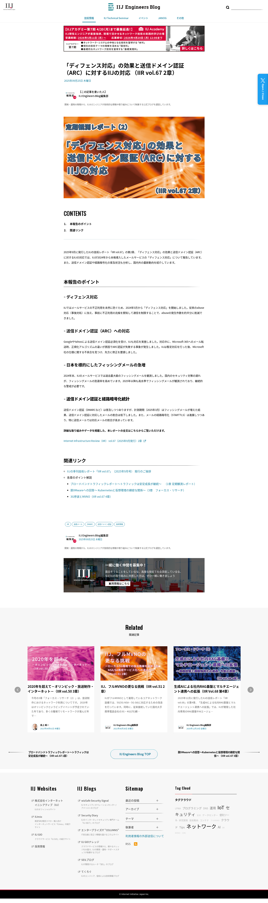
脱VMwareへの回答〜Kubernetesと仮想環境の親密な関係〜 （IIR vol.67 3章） (209, 754)
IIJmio (53, 821)
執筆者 (129, 827)
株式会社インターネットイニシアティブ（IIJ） (53, 804)
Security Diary (100, 818)
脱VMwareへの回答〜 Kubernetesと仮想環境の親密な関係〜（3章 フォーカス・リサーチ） (128, 490)
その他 (180, 18)
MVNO (177, 833)
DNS (205, 808)
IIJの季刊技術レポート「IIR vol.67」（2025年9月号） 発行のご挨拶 (109, 471)
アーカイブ (132, 809)
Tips (182, 827)
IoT (220, 807)
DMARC (90, 524)
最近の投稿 (132, 800)
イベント (143, 18)
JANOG (162, 18)
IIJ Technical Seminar (116, 18)
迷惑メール (78, 524)
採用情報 (40, 846)
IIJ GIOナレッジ (100, 851)
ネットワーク (201, 826)
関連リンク (77, 230)
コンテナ (204, 820)
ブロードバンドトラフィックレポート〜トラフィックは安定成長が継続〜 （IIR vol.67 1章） (58, 754)
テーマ (129, 819)
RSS (131, 844)
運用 (213, 808)
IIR (68, 524)
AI (219, 827)
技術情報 (89, 18)
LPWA (178, 808)
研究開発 (183, 820)
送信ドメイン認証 (104, 524)
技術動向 (193, 820)
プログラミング (192, 808)
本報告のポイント (81, 224)
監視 (199, 815)
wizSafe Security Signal (100, 804)
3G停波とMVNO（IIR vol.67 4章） (91, 496)
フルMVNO (215, 820)
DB (223, 827)
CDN (184, 833)
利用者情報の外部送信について (144, 836)
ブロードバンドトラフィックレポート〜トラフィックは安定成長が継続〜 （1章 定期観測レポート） (133, 484)
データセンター (210, 815)
